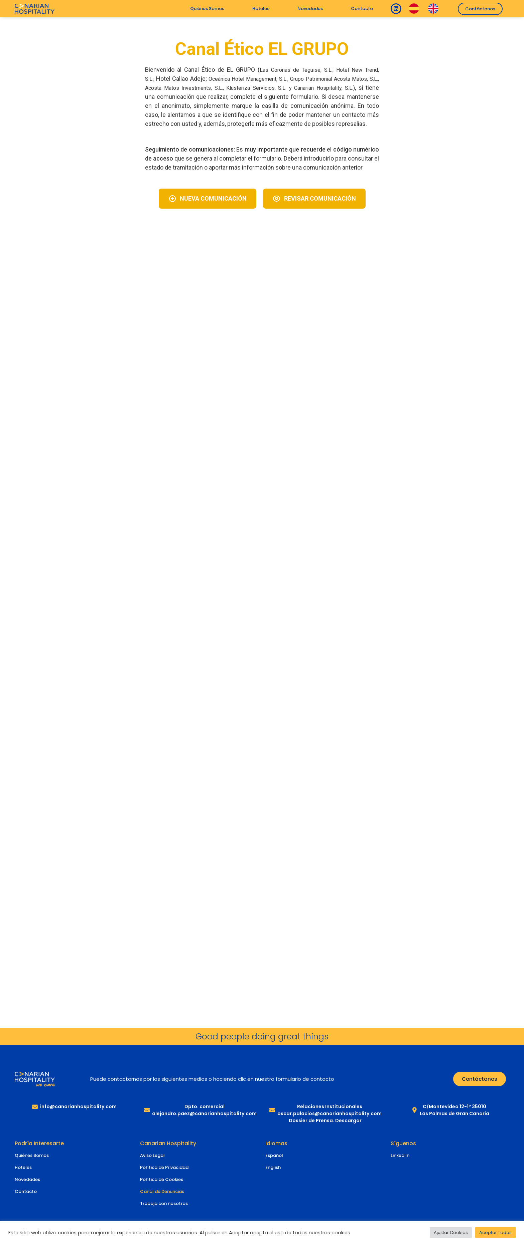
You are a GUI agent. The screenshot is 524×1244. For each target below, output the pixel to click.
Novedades (310, 8)
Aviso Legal (152, 1155)
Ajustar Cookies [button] (451, 1232)
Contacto (362, 8)
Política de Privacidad (164, 1167)
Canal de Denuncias (162, 1191)
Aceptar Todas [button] (495, 1232)
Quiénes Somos (207, 8)
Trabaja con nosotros (164, 1203)
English (273, 1167)
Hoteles (260, 8)
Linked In (400, 1155)
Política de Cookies (161, 1179)
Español (274, 1155)
